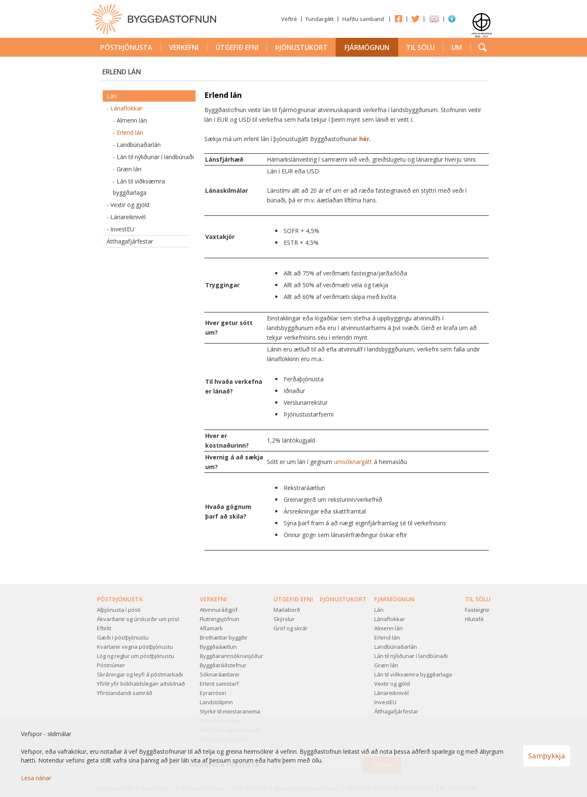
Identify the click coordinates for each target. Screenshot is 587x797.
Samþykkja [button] (546, 755)
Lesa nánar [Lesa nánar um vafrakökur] (36, 778)
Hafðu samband (363, 19)
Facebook (398, 18)
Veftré (289, 19)
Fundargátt (320, 19)
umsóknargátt (354, 462)
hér (364, 139)
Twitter (415, 18)
